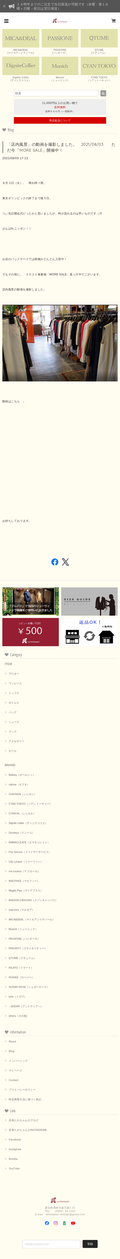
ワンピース (15, 683)
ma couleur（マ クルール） (24, 871)
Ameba (13, 1158)
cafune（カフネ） (19, 784)
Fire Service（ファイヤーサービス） (30, 852)
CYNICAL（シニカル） (22, 813)
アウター (14, 673)
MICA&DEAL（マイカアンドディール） (32, 919)
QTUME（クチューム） (22, 958)
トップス (14, 693)
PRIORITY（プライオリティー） (28, 948)
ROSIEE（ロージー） (21, 977)
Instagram (15, 1149)
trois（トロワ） (18, 996)
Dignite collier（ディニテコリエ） (28, 823)
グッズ (12, 731)
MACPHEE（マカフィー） (24, 880)
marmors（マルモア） (21, 909)
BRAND (10, 765)
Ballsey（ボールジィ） (22, 774)
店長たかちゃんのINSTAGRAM (28, 1129)
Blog (11, 1051)
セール (12, 750)
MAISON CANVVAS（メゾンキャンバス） (33, 900)
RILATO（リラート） (21, 967)
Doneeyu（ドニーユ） (22, 832)
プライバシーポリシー (22, 1089)
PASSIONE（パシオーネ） (24, 938)
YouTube (14, 1168)
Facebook (15, 1139)
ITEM (8, 664)
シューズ (14, 722)
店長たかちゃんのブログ (23, 1120)
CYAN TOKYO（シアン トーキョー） (30, 803)
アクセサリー (16, 741)
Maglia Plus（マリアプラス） (26, 890)
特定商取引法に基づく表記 (25, 1099)
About (12, 1041)
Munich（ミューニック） (23, 929)
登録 (90, 1244)
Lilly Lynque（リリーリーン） (26, 861)
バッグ (12, 712)
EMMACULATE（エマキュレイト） (29, 842)
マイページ (15, 1070)
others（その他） (19, 1015)
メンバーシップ (18, 1060)
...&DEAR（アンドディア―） (26, 1006)
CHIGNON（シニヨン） (22, 794)
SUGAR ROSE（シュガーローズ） (29, 987)
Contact (13, 1080)
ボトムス (14, 702)
